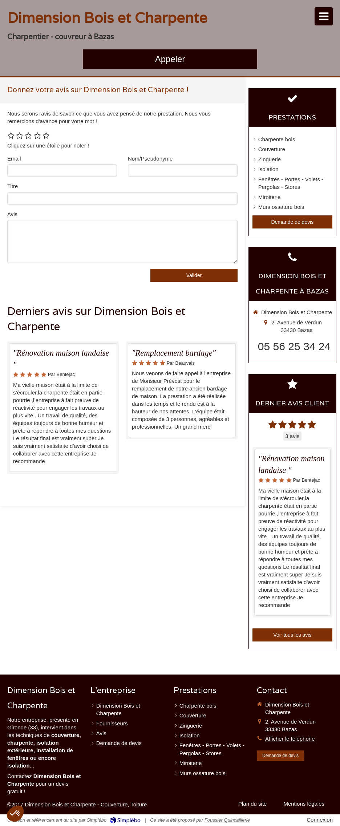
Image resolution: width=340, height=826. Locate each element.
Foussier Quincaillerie (227, 820)
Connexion (320, 820)
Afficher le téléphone (290, 739)
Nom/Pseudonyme (150, 158)
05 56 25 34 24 (294, 346)
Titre (12, 186)
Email (14, 158)
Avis (12, 214)
